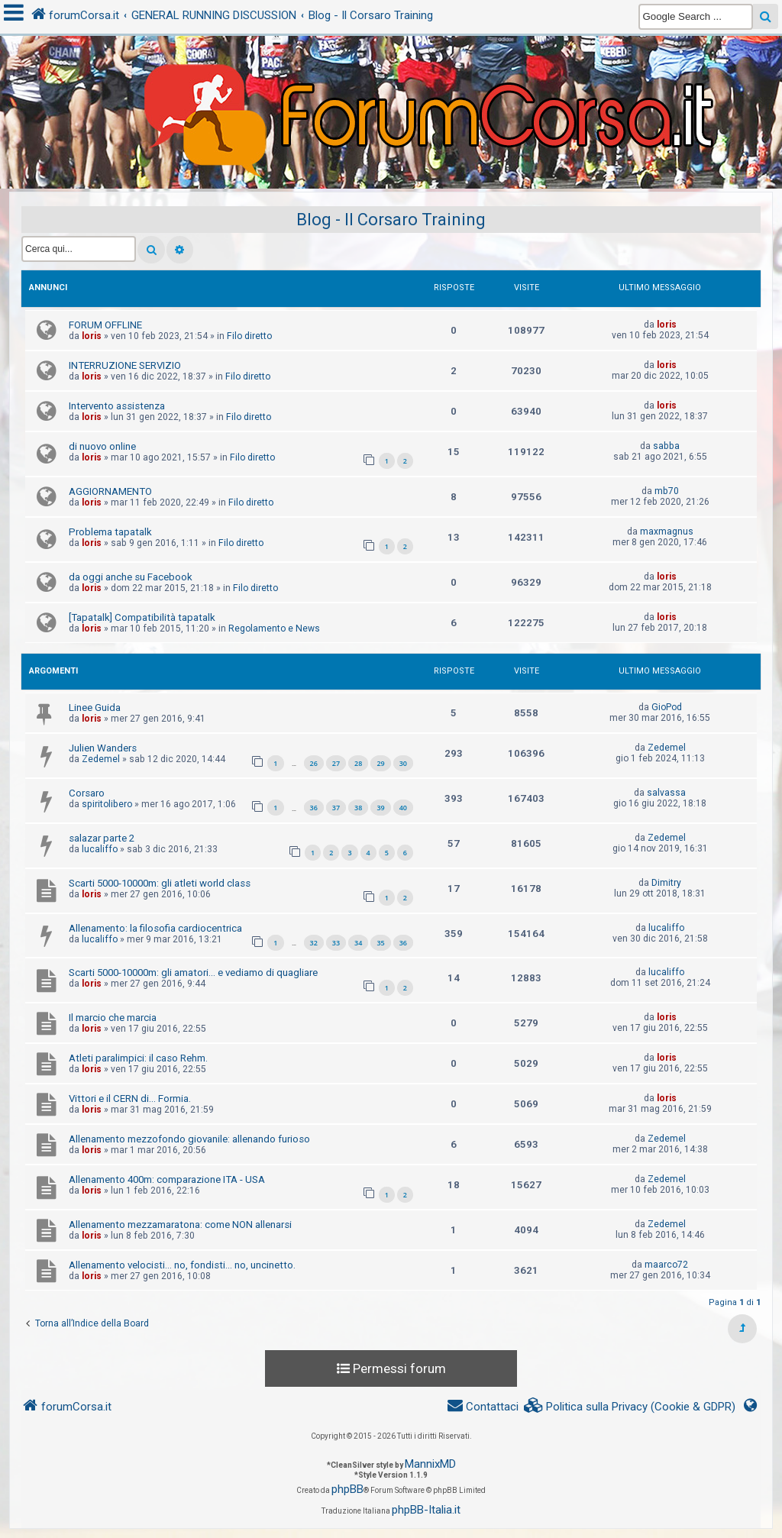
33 (336, 943)
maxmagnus (666, 531)
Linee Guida (95, 707)
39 (380, 808)
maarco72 (666, 1264)
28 (358, 763)
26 (314, 763)
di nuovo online (102, 446)
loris (92, 336)
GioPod (666, 707)
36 (314, 808)
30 (403, 763)
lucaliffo (100, 849)
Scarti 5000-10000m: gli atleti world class (159, 883)
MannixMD (430, 1464)
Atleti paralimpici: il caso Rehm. (138, 1058)
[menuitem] (630, 1407)
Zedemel (101, 759)
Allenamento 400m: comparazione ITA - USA (167, 1179)
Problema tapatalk (110, 532)
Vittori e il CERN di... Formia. (130, 1098)
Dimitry (666, 882)
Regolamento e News (274, 628)
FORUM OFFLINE (105, 325)
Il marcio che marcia (113, 1017)
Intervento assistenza (117, 406)
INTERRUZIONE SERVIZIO (125, 365)
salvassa (666, 792)
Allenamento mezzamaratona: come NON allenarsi (180, 1224)
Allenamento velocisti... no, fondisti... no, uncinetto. (182, 1265)
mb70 (666, 491)
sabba (666, 446)
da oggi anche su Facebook (130, 577)
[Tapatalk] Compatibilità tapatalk (142, 617)
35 (380, 943)
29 (380, 763)
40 (403, 808)
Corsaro (87, 793)
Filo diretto (249, 336)
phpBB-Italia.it (426, 1510)
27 (336, 763)
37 (336, 808)
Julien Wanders (103, 748)
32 (314, 943)
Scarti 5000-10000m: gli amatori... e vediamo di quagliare (193, 972)
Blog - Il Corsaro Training (391, 219)
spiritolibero (107, 804)
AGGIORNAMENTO (110, 491)
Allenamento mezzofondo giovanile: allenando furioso (189, 1139)
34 (358, 943)
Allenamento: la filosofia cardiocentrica (155, 928)
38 (358, 808)
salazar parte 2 (101, 838)
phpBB (347, 1489)
